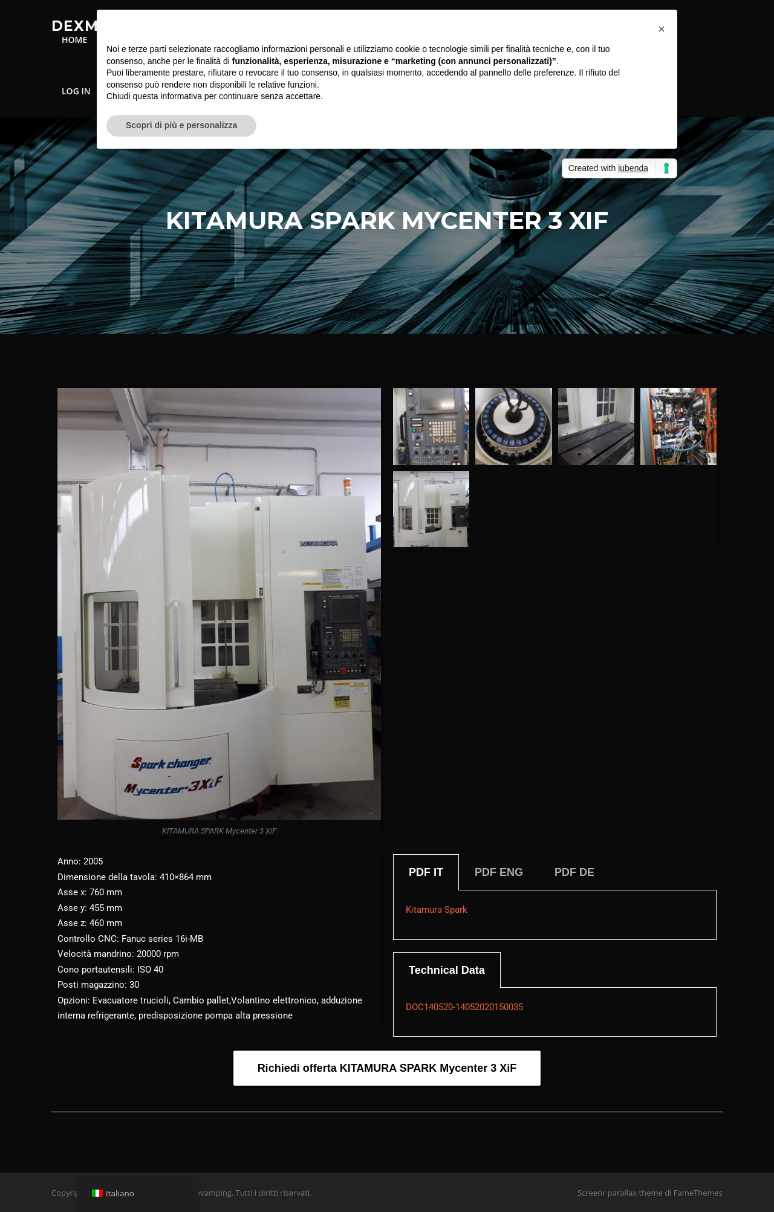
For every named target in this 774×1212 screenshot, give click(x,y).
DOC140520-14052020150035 (464, 1007)
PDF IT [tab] (426, 872)
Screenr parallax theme (620, 1192)
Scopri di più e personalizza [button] (181, 125)
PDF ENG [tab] (499, 872)
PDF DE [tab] (574, 872)
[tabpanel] (555, 915)
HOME (74, 39)
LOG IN (76, 91)
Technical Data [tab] (447, 970)
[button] (661, 29)
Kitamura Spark (436, 909)
